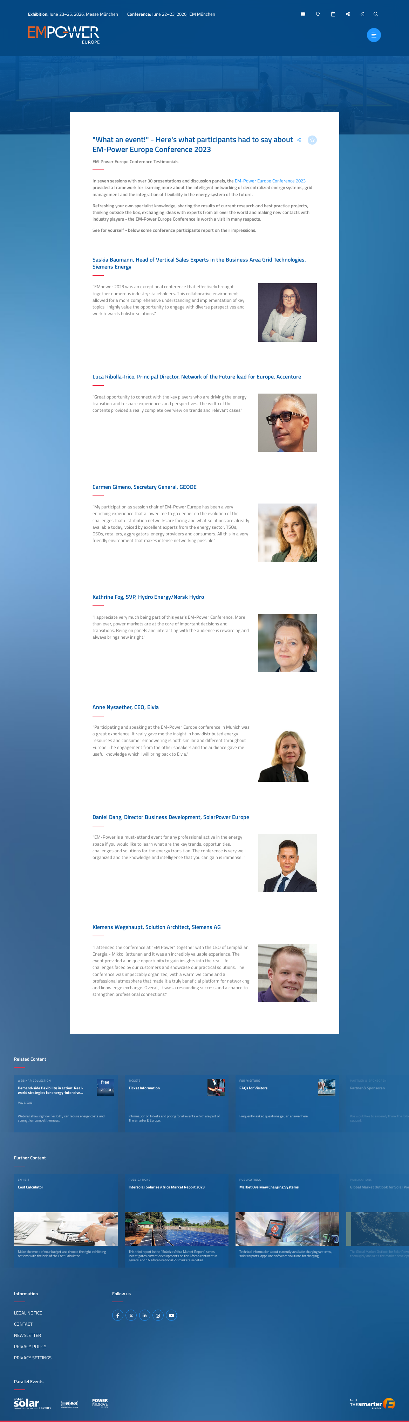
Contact (23, 1323)
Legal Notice (28, 1312)
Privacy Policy (30, 1346)
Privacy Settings (33, 1357)
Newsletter (27, 1335)
